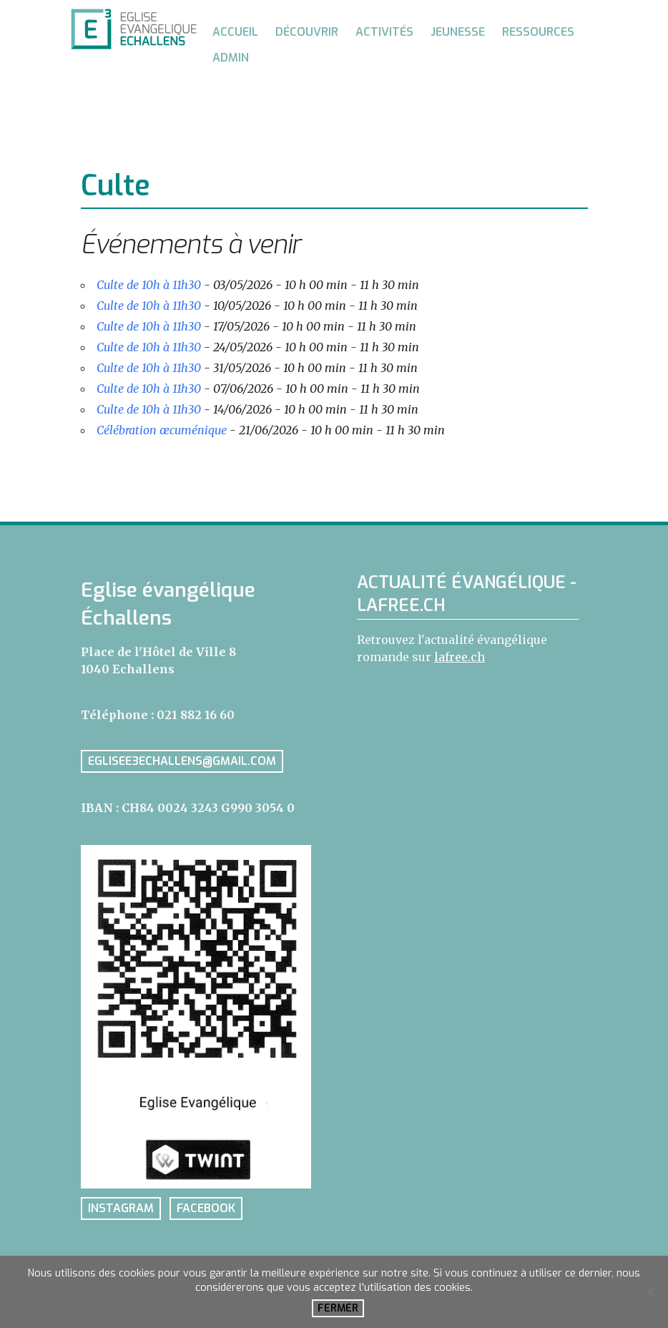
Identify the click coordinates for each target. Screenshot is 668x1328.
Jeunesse (458, 31)
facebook (206, 1208)
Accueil (235, 31)
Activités (384, 31)
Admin (230, 57)
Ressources (538, 31)
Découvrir (306, 31)
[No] (650, 1292)
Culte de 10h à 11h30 (149, 285)
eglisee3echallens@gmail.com (182, 760)
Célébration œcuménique (162, 430)
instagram (121, 1208)
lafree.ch (459, 657)
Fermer (338, 1308)
